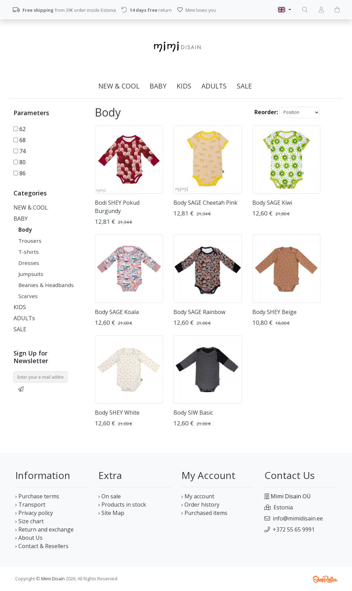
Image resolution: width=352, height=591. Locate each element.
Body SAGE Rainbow (199, 312)
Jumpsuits (30, 273)
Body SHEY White (117, 412)
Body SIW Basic (193, 412)
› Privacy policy (34, 513)
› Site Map (111, 513)
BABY (158, 86)
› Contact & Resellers (42, 546)
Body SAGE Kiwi (272, 202)
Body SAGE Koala (117, 312)
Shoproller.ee (325, 579)
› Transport (30, 504)
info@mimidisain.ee (298, 518)
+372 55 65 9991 (294, 529)
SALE (244, 86)
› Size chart (29, 521)
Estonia (283, 507)
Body (25, 229)
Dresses (28, 262)
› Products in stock (122, 504)
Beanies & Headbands (46, 284)
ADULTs (214, 86)
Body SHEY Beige (274, 312)
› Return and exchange (44, 529)
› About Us (29, 538)
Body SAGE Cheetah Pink (205, 202)
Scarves (28, 296)
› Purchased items (204, 513)
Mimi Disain (53, 578)
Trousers (30, 240)
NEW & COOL (118, 86)
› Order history (200, 504)
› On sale (109, 496)
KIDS (184, 86)
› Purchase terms (37, 496)
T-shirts (28, 251)
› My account (197, 496)
